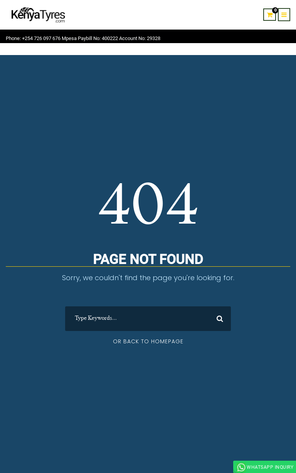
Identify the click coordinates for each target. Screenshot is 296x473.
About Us (216, 50)
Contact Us (247, 50)
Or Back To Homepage (148, 341)
